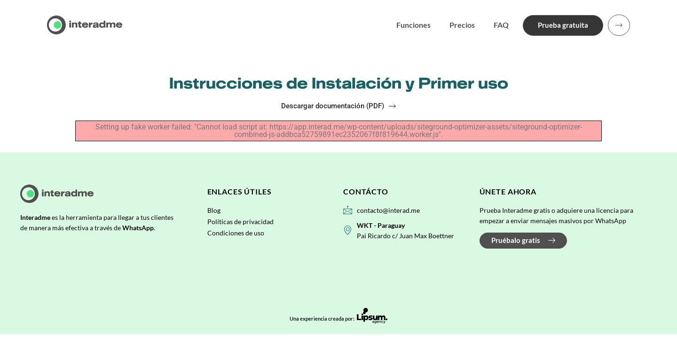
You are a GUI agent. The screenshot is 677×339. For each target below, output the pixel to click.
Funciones (411, 24)
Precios (459, 24)
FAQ (498, 24)
